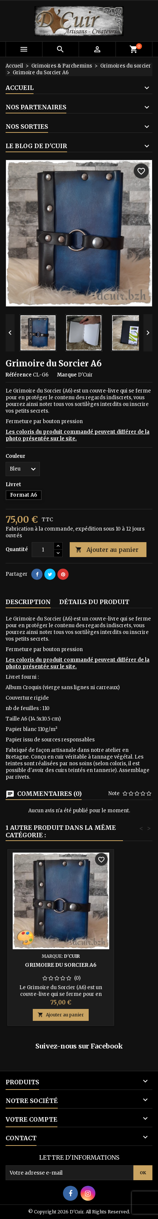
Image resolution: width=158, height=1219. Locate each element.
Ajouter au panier (107, 550)
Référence (19, 375)
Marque (67, 375)
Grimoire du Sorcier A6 (61, 965)
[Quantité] (43, 549)
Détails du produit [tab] (94, 602)
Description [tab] (28, 602)
